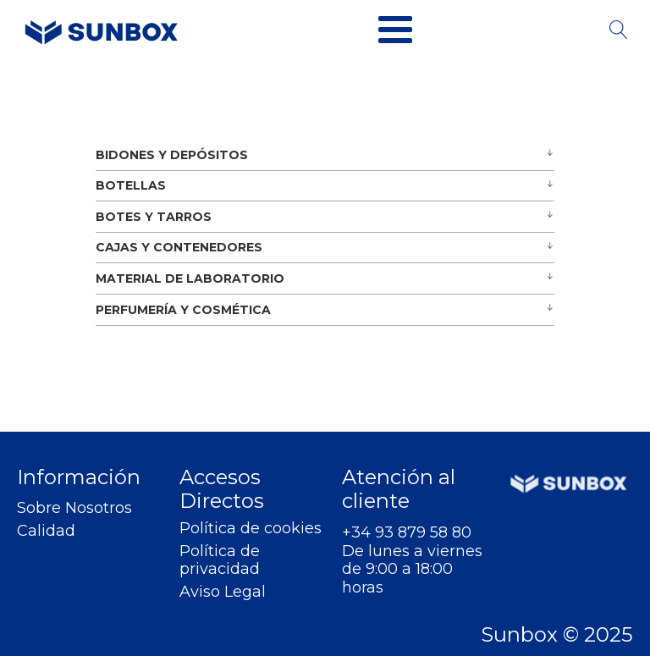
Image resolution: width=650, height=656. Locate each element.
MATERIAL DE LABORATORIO (190, 278)
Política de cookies (250, 528)
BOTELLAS (131, 185)
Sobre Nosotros (74, 508)
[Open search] (618, 29)
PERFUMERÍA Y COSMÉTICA (183, 309)
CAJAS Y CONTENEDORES (179, 247)
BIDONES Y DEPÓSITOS (172, 155)
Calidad (46, 531)
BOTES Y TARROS (154, 216)
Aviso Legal (222, 592)
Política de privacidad (219, 561)
